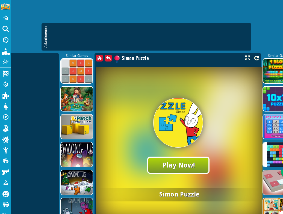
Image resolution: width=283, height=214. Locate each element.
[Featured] (5, 61)
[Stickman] (5, 149)
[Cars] (5, 160)
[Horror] (5, 193)
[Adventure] (5, 117)
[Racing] (5, 73)
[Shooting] (5, 127)
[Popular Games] (5, 50)
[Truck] (5, 204)
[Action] (5, 84)
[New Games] (5, 39)
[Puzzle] (5, 95)
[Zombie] (5, 138)
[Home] (5, 18)
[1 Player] (5, 182)
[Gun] (5, 171)
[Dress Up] (5, 106)
